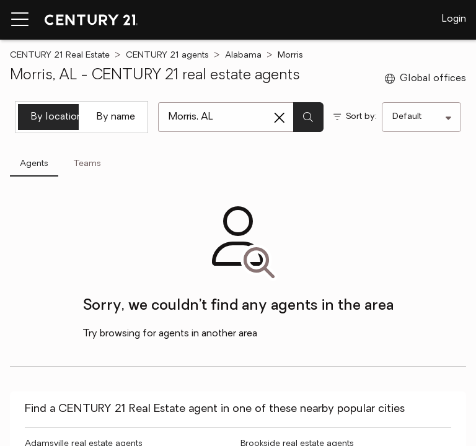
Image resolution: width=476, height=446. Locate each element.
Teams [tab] (87, 163)
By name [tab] (116, 117)
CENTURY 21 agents (167, 55)
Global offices (425, 79)
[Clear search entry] (279, 117)
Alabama (243, 55)
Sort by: (361, 116)
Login (454, 19)
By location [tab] (55, 117)
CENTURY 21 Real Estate (60, 55)
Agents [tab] (34, 163)
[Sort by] (421, 117)
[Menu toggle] (20, 20)
